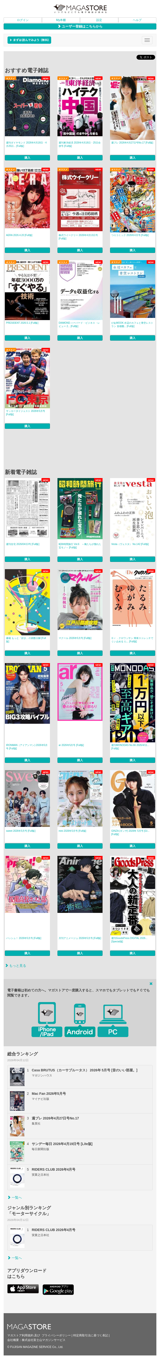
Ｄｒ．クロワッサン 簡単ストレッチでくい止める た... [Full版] (132, 640)
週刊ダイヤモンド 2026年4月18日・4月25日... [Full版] (26, 144)
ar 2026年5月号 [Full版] (71, 745)
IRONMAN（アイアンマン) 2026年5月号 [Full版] (27, 747)
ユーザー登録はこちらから (80, 26)
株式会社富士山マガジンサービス (43, 1340)
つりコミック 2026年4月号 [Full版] (130, 235)
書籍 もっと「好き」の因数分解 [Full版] (26, 640)
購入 (27, 157)
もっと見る (15, 965)
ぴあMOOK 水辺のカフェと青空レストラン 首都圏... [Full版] (132, 325)
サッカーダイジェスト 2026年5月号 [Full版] (25, 413)
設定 (99, 20)
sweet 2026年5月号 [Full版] (20, 831)
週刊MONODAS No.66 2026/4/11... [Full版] (130, 747)
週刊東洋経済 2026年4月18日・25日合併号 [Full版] (80, 144)
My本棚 (61, 20)
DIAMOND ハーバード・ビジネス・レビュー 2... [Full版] (79, 325)
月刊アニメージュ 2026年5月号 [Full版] (80, 938)
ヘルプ (137, 20)
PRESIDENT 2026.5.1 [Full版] (22, 323)
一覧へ (14, 1197)
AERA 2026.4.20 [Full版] (19, 235)
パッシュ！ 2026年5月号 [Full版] (23, 938)
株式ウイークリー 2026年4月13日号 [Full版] (78, 237)
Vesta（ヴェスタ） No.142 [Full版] (130, 544)
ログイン (23, 20)
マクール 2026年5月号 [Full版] (75, 638)
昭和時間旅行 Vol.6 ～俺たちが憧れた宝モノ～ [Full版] (80, 546)
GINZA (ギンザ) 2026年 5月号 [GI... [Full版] (130, 833)
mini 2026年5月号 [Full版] (72, 831)
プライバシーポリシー (56, 1335)
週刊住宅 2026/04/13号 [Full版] (22, 544)
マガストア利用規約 (20, 1335)
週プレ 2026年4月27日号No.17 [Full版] (132, 142)
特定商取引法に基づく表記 (90, 1335)
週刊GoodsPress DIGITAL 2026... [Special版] (129, 940)
